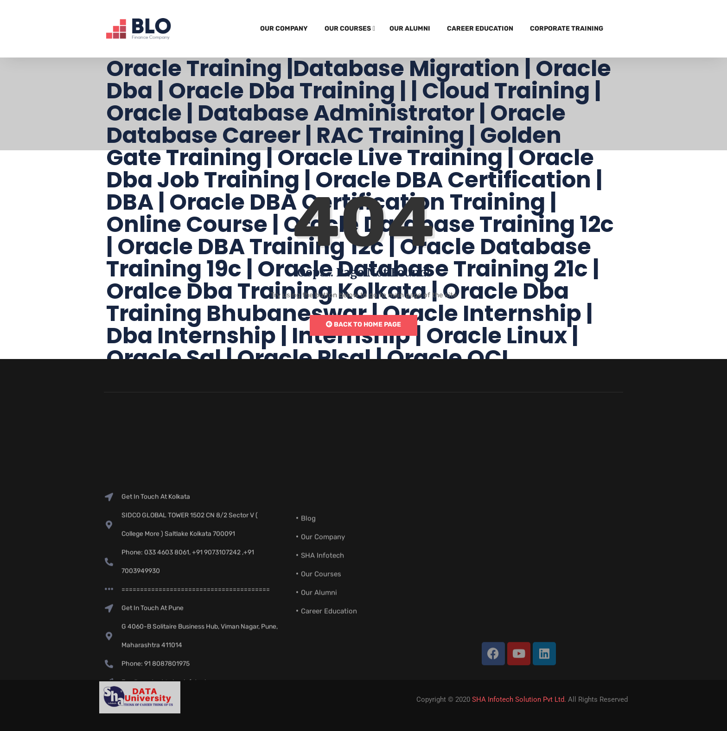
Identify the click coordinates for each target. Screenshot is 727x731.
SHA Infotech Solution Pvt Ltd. (519, 699)
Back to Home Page (363, 324)
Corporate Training (566, 28)
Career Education (480, 28)
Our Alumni (409, 28)
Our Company (284, 28)
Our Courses (348, 28)
